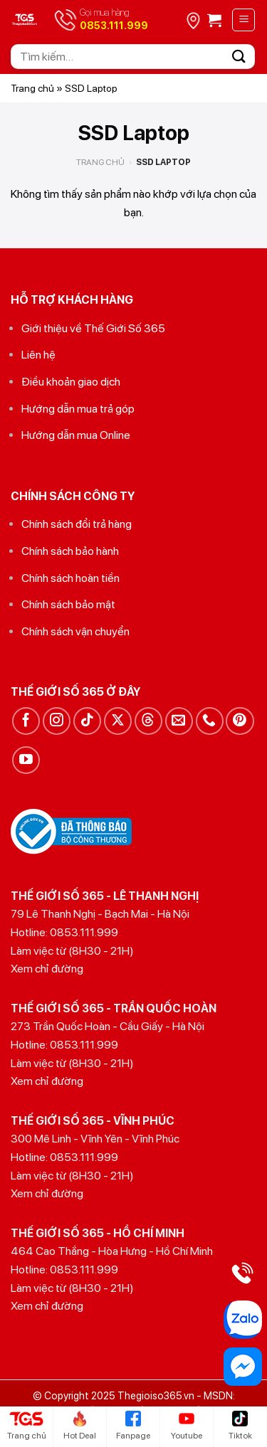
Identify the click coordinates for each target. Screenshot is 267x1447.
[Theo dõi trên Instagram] (56, 721)
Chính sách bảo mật (68, 604)
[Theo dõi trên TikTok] (87, 721)
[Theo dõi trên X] (118, 721)
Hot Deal (79, 1426)
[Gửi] (239, 56)
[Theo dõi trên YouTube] (26, 760)
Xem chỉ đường (47, 968)
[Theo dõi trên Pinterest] (239, 721)
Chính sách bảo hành (70, 551)
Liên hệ (38, 354)
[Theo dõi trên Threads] (148, 721)
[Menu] (243, 20)
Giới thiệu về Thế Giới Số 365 (93, 328)
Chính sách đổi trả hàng (76, 524)
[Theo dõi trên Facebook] (26, 721)
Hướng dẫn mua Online (75, 435)
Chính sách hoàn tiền (70, 578)
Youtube (186, 1426)
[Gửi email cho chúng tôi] (179, 721)
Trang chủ (32, 88)
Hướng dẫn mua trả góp (78, 408)
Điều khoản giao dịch (70, 381)
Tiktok (240, 1426)
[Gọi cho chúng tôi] (210, 721)
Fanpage (133, 1426)
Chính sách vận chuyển (75, 631)
